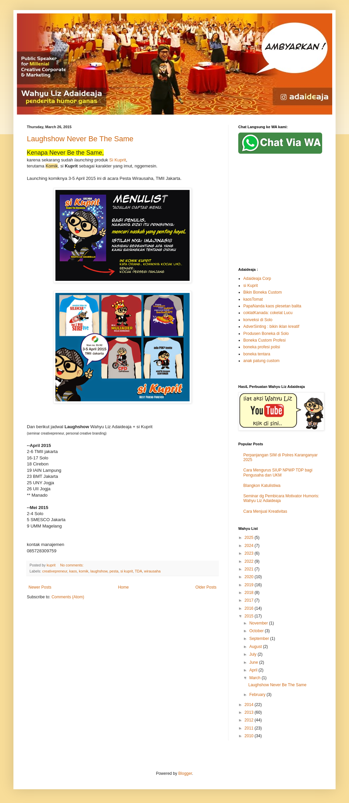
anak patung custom (261, 360)
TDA (138, 571)
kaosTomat (253, 299)
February (257, 694)
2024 (250, 545)
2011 (250, 728)
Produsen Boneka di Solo (266, 333)
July (253, 654)
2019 (250, 585)
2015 (250, 616)
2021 (250, 569)
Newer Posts (40, 587)
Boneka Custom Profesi (264, 340)
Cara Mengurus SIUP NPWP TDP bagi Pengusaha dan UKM (277, 472)
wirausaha (152, 571)
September (259, 638)
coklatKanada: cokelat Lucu (268, 312)
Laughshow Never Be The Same (80, 139)
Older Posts (205, 587)
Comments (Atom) (67, 597)
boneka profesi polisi (261, 347)
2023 (250, 553)
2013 (250, 712)
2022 (250, 561)
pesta (113, 571)
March (255, 677)
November (259, 623)
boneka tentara (256, 354)
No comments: (72, 565)
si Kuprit (250, 285)
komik (83, 571)
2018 (250, 592)
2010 (250, 736)
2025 (250, 537)
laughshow (98, 571)
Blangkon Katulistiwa (262, 485)
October (257, 631)
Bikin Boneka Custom (262, 292)
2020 (250, 576)
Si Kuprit (117, 159)
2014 (250, 704)
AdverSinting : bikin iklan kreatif (271, 326)
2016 (250, 608)
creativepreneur (54, 571)
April (253, 670)
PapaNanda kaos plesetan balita (272, 306)
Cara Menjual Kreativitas (265, 511)
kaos (73, 571)
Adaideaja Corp (257, 278)
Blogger (185, 773)
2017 (250, 600)
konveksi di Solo (257, 319)
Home (123, 587)
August (256, 646)
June (254, 662)
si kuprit (126, 571)
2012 (250, 720)
